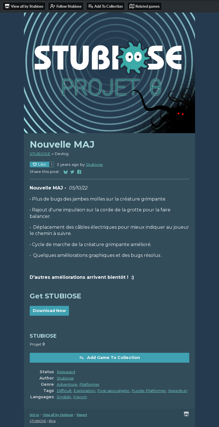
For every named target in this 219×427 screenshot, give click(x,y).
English (64, 397)
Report (82, 414)
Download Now (49, 310)
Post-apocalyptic (113, 390)
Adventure (67, 384)
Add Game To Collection (109, 357)
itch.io (34, 414)
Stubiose (94, 164)
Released (66, 372)
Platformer (89, 384)
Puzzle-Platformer (148, 390)
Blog (52, 421)
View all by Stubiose (58, 414)
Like (39, 164)
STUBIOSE (40, 153)
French (80, 397)
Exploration (84, 390)
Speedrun (177, 390)
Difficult (64, 390)
